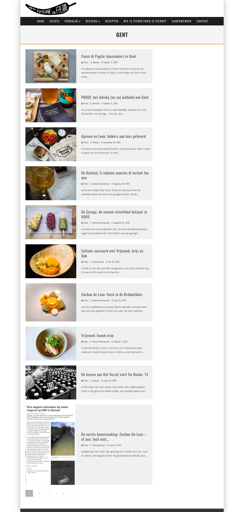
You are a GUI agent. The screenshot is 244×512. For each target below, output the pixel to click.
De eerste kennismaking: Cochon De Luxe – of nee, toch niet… (114, 436)
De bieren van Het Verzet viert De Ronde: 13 (114, 374)
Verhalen (71, 21)
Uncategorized (99, 445)
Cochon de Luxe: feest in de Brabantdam (111, 294)
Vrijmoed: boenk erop (97, 335)
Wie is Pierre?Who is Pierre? (145, 21)
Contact (203, 21)
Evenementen (98, 262)
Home (41, 21)
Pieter (85, 62)
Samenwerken (182, 21)
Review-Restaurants (101, 184)
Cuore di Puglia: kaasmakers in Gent (108, 56)
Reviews (92, 21)
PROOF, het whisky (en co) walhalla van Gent (115, 97)
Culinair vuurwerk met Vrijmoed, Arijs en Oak (112, 253)
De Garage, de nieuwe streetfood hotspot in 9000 (114, 214)
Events (54, 21)
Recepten (112, 21)
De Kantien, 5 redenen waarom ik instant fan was (115, 175)
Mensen (96, 62)
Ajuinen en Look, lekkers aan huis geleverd (113, 136)
